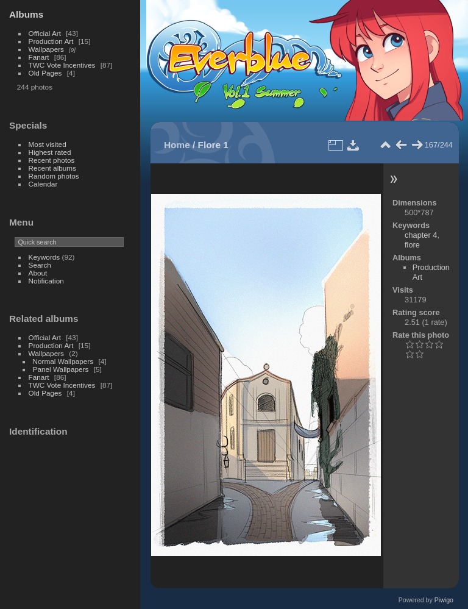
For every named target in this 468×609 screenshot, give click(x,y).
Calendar (43, 184)
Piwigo (443, 600)
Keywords (44, 257)
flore (412, 244)
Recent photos (52, 160)
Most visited (47, 144)
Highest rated (50, 152)
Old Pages (45, 73)
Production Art (51, 41)
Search (40, 265)
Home (177, 145)
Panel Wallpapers (61, 369)
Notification (46, 281)
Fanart (39, 57)
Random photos (54, 176)
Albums (26, 14)
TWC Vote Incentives (62, 65)
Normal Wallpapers (63, 361)
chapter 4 (421, 235)
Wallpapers (46, 49)
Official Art (45, 33)
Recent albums (52, 168)
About (38, 273)
